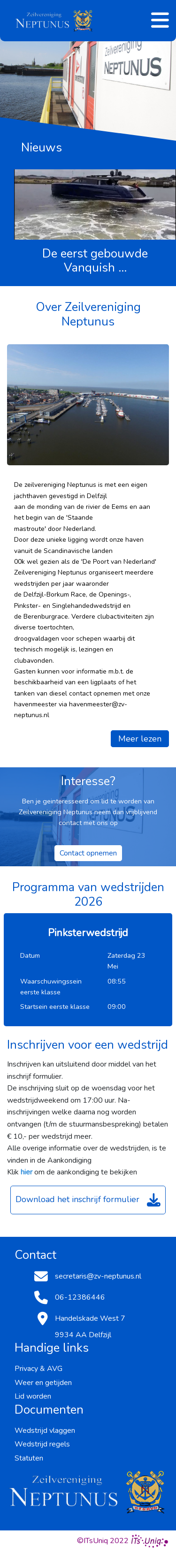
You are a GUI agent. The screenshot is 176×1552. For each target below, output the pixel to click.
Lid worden (33, 1396)
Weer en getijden (43, 1383)
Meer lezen (139, 738)
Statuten (29, 1458)
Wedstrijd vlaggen (45, 1430)
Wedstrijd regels (42, 1444)
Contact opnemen (88, 853)
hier (26, 1172)
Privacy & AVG (38, 1368)
